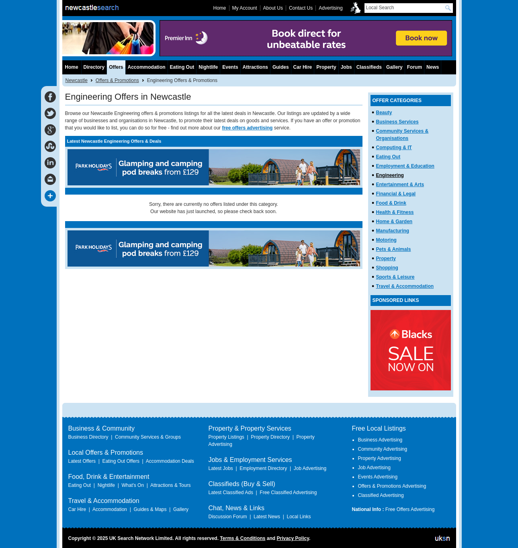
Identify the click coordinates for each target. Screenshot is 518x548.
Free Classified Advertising (288, 492)
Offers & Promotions (117, 80)
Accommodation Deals (170, 461)
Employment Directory (263, 468)
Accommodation (147, 67)
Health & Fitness (395, 212)
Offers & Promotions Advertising (392, 486)
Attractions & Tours (170, 485)
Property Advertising (379, 458)
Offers (116, 67)
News (432, 67)
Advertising (330, 8)
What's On (132, 485)
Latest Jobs (221, 468)
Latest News (267, 516)
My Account (244, 8)
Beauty (384, 112)
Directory (94, 67)
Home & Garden (394, 221)
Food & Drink (391, 203)
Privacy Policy (292, 538)
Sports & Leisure (395, 277)
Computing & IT (394, 147)
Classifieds (369, 67)
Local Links (299, 516)
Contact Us (301, 8)
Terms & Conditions (242, 538)
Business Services (397, 122)
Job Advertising (310, 468)
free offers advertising (247, 128)
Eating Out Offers (120, 461)
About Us (273, 8)
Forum (414, 67)
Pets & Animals (393, 249)
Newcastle (77, 80)
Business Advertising (380, 440)
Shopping (387, 268)
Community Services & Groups (148, 437)
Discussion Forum (228, 516)
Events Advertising (378, 477)
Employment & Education (405, 166)
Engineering (390, 175)
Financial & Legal (396, 194)
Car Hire (302, 67)
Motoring (386, 240)
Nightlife (208, 67)
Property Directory (270, 437)
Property (386, 258)
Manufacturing (392, 231)
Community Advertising (382, 449)
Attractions (255, 67)
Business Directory (88, 437)
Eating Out (388, 157)
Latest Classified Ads (231, 492)
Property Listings (226, 437)
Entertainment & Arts (400, 184)
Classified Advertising (381, 495)
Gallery (394, 67)
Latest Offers (82, 461)
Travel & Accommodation (405, 286)
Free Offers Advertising (410, 509)
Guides (280, 67)
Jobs (346, 67)
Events (230, 67)
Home (71, 67)
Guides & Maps (149, 509)
